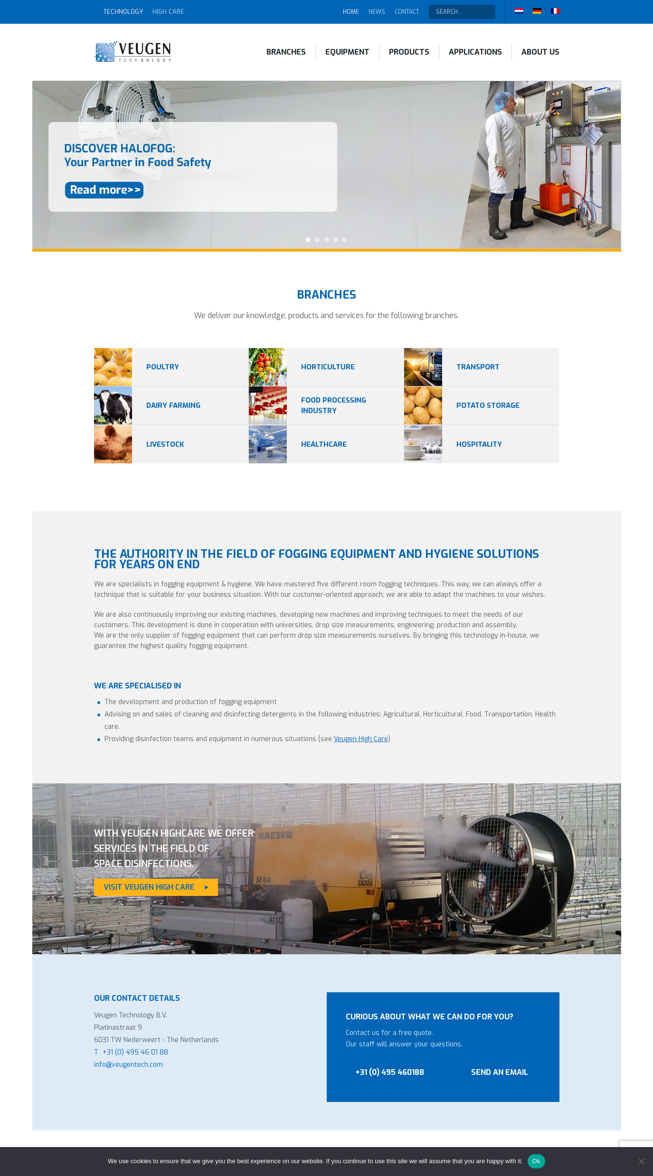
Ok (536, 1161)
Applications (475, 52)
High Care (168, 12)
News (377, 12)
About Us (540, 52)
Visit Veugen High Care (149, 887)
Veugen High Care (361, 738)
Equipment (347, 52)
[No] (641, 1161)
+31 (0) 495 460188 (389, 1072)
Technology (123, 12)
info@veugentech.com (128, 1064)
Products (409, 52)
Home (351, 12)
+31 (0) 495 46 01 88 (135, 1052)
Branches (286, 52)
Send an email (499, 1072)
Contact (407, 12)
